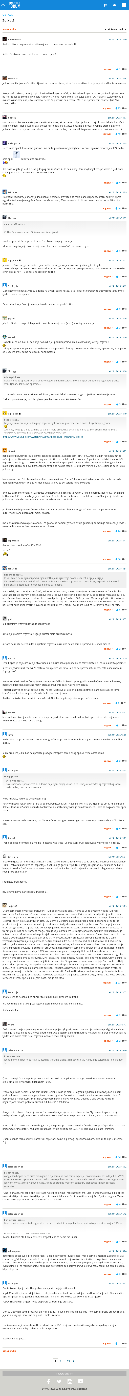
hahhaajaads (15, 1251)
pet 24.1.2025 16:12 (117, 1214)
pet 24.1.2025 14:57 (117, 619)
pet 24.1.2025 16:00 (117, 1050)
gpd (10, 619)
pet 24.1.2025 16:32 (117, 1284)
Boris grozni (14, 143)
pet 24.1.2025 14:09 (117, 192)
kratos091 (13, 79)
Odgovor (108, 69)
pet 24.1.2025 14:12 (117, 260)
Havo (10, 735)
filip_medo (14, 260)
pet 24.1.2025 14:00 (117, 39)
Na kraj (122, 29)
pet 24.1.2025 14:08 (117, 143)
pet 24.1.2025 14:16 (117, 318)
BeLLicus (12, 192)
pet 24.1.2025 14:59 (117, 658)
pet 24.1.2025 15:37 (117, 992)
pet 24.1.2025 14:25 (117, 451)
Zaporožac (13, 541)
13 (68, 1361)
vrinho (11, 1025)
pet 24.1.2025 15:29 (117, 906)
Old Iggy (12, 218)
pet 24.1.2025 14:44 (117, 541)
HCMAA (11, 451)
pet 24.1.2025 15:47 (117, 1025)
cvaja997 (12, 906)
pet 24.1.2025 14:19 (117, 414)
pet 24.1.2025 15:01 (117, 713)
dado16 (11, 713)
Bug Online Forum (14, 5)
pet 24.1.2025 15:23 (117, 838)
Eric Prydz (13, 286)
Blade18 (12, 118)
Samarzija (13, 992)
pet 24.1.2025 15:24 (117, 857)
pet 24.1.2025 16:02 (117, 1167)
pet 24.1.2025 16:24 (117, 1251)
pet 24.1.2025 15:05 (117, 735)
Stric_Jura (13, 857)
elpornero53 (14, 39)
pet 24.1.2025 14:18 (117, 371)
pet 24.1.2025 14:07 (117, 118)
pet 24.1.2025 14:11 (117, 218)
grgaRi (11, 318)
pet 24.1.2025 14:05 (117, 79)
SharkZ (11, 658)
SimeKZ (11, 838)
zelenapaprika (15, 1050)
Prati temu (111, 29)
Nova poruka (9, 29)
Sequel (11, 337)
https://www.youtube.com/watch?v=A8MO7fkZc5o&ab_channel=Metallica (43, 436)
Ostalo (8, 14)
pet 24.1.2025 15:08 (117, 770)
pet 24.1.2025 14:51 (117, 569)
